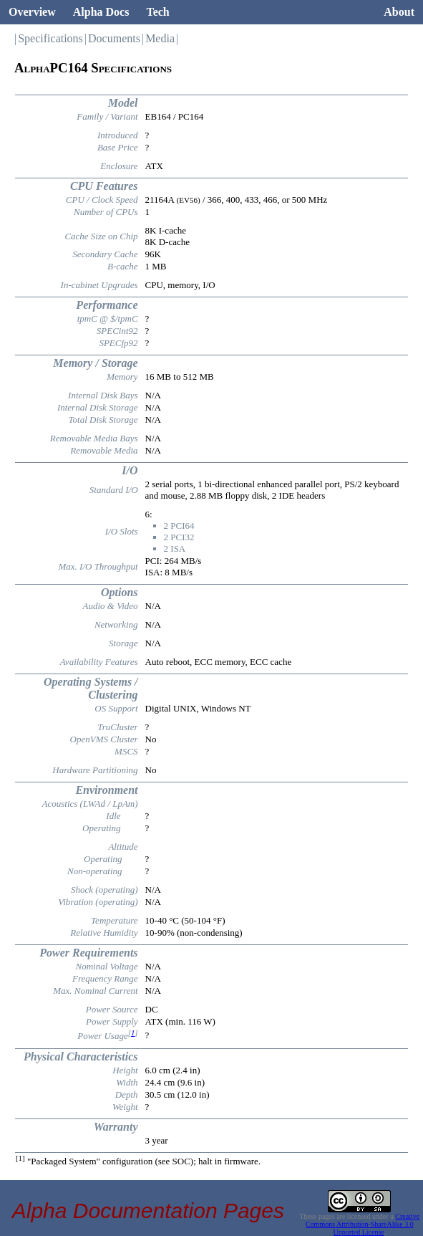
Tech (157, 12)
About (399, 12)
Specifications (50, 38)
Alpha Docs (101, 12)
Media (160, 38)
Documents (114, 38)
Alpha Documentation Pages (148, 1210)
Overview (32, 12)
